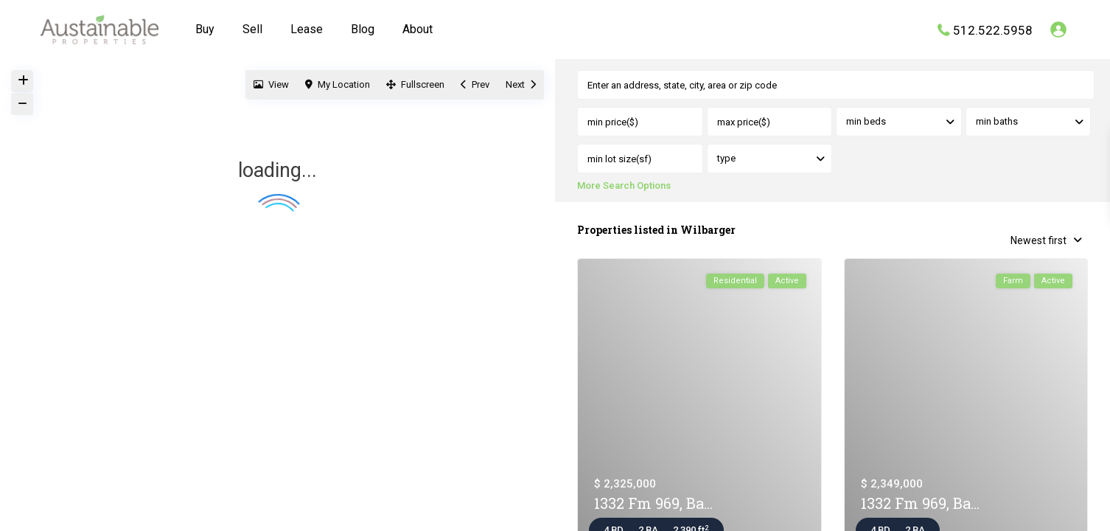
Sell (252, 29)
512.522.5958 (993, 29)
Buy (204, 29)
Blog (362, 29)
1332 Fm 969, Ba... (653, 503)
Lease (306, 29)
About (417, 29)
